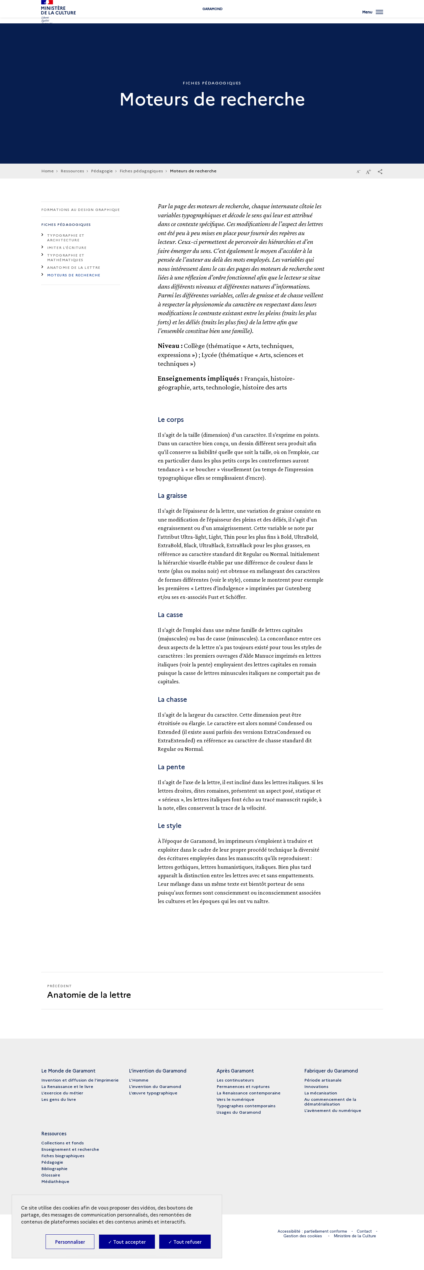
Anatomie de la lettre (74, 267)
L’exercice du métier (62, 1093)
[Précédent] (126, 990)
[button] (380, 171)
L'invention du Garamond (155, 1086)
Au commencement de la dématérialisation (330, 1101)
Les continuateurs (235, 1080)
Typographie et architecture (66, 237)
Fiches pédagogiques (66, 224)
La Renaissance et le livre (67, 1086)
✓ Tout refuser (185, 1241)
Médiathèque (55, 1181)
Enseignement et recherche (70, 1149)
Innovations (316, 1086)
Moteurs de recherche (74, 274)
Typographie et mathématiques (66, 257)
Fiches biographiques (62, 1155)
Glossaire (50, 1175)
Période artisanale (323, 1080)
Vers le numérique (235, 1099)
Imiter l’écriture (66, 247)
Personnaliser (70, 1241)
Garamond (212, 18)
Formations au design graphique (80, 209)
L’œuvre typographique (153, 1093)
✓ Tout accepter (127, 1241)
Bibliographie (54, 1168)
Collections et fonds (62, 1143)
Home (47, 171)
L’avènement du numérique (332, 1110)
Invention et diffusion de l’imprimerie (80, 1080)
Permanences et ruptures (243, 1086)
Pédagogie (52, 1162)
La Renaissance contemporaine (249, 1093)
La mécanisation (320, 1093)
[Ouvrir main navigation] (372, 16)
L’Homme (138, 1080)
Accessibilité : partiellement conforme (312, 1231)
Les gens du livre (58, 1099)
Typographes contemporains (246, 1105)
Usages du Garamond (239, 1112)
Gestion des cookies (302, 1235)
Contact (365, 1231)
